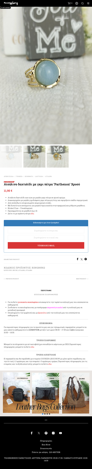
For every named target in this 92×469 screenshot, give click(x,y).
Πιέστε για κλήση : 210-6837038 (46, 452)
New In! (15, 270)
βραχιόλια (42, 313)
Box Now (46, 444)
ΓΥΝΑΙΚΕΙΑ (19, 176)
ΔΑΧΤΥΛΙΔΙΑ (39, 176)
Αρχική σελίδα (8, 176)
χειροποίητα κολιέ (55, 307)
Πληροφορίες (46, 441)
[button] (70, 3)
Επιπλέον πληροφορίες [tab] (46, 294)
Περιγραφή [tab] (46, 290)
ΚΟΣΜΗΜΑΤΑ (29, 176)
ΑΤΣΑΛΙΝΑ (48, 176)
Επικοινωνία (46, 448)
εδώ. (32, 213)
